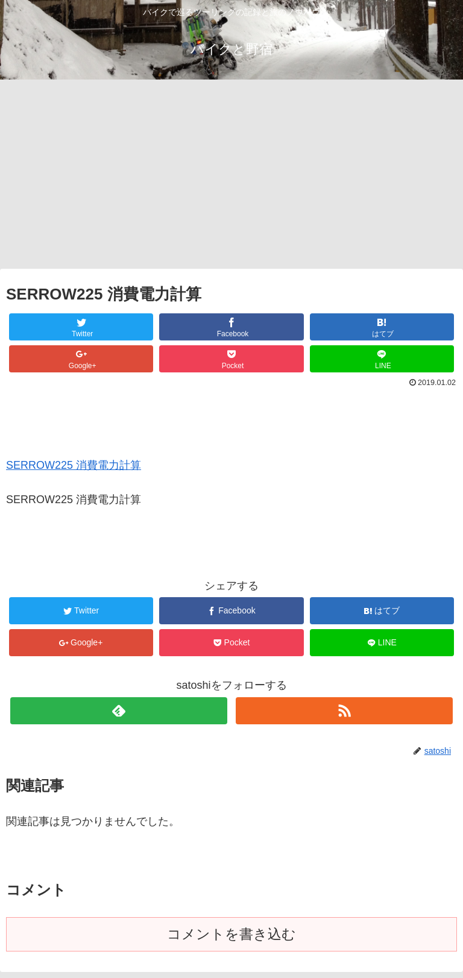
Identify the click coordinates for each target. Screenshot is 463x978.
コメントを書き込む (231, 934)
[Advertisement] (231, 178)
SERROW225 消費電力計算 (73, 465)
